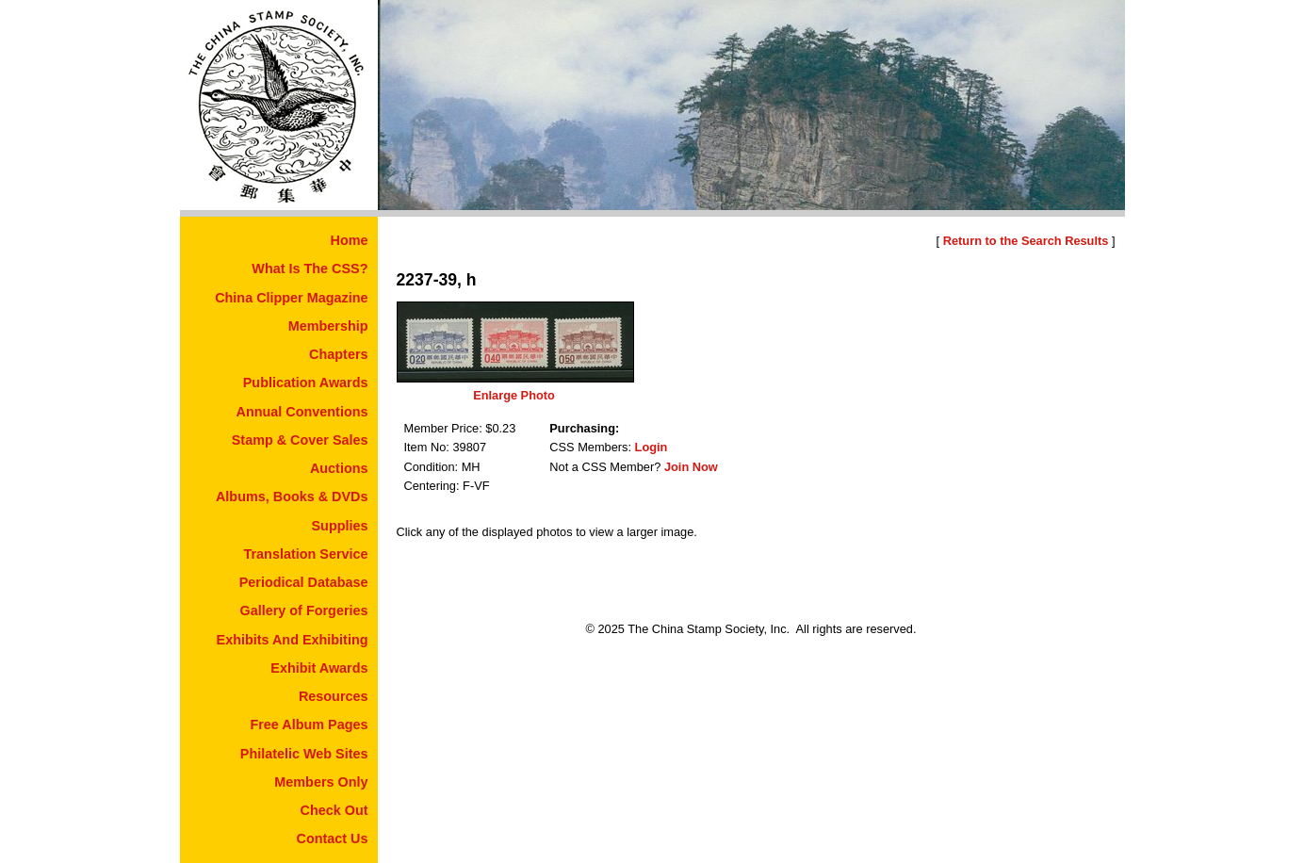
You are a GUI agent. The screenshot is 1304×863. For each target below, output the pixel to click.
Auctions (339, 468)
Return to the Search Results (1026, 241)
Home (349, 240)
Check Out (334, 810)
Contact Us (332, 838)
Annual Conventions (302, 411)
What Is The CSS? (309, 268)
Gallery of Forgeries (304, 610)
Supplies (340, 525)
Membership (328, 326)
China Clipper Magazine (291, 297)
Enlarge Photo (514, 395)
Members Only (320, 782)
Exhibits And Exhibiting (292, 639)
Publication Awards (305, 382)
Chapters (338, 354)
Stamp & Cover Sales (300, 440)
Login (651, 447)
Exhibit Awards (318, 668)
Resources (333, 696)
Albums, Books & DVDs (292, 496)
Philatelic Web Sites (304, 753)
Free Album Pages (308, 724)
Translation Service (306, 554)
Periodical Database (303, 582)
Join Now (691, 467)
